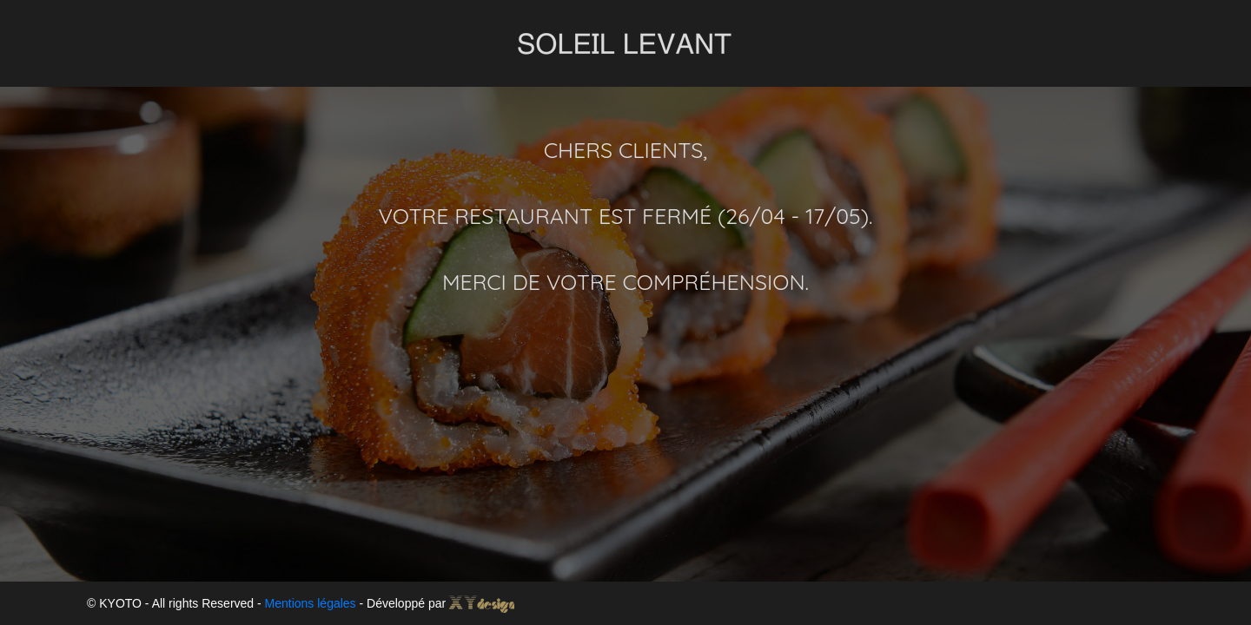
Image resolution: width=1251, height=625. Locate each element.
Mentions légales (310, 603)
